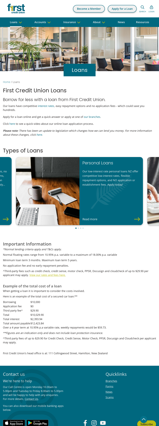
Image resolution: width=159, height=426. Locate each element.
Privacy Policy (116, 421)
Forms (109, 370)
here (12, 124)
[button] (76, 211)
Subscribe (146, 408)
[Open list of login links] (151, 8)
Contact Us (31, 382)
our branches (92, 117)
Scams (110, 381)
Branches (111, 364)
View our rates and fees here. (47, 258)
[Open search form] (142, 8)
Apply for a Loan (122, 8)
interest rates (46, 106)
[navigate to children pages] (20, 22)
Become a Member (89, 8)
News (109, 375)
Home (6, 82)
